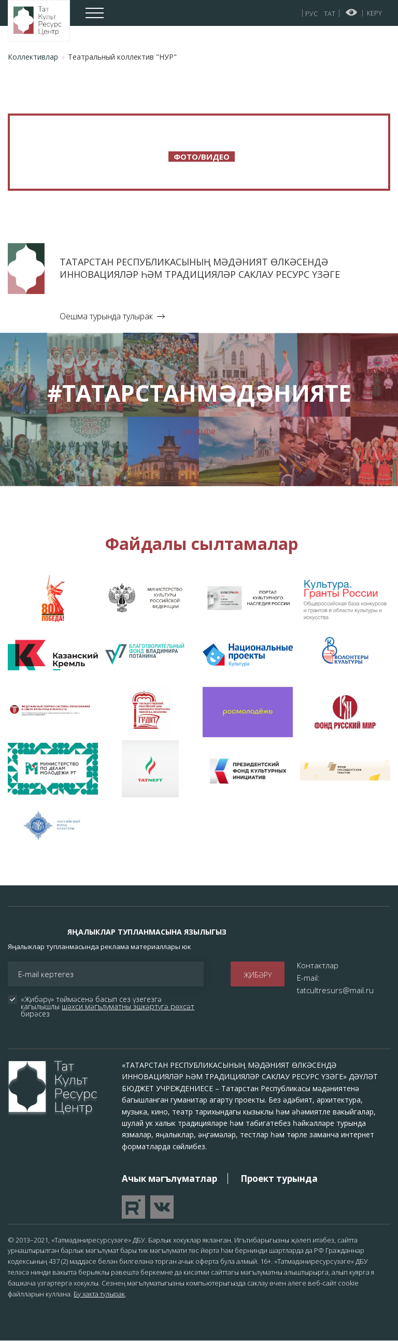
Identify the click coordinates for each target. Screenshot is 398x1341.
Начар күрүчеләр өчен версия (352, 12)
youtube (199, 431)
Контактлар (317, 965)
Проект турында (279, 1178)
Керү (374, 13)
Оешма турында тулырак (106, 316)
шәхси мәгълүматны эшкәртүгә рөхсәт (128, 1006)
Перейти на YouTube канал (133, 1207)
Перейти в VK (162, 1207)
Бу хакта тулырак (99, 1293)
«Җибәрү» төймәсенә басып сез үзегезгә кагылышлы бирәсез (108, 1007)
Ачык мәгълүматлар (169, 1178)
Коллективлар (33, 57)
